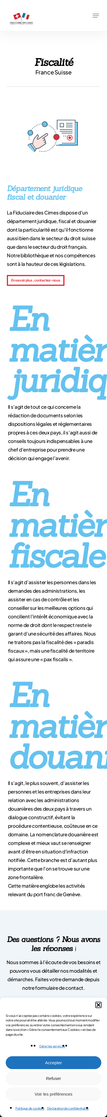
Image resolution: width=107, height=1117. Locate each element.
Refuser (53, 1078)
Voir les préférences (53, 1094)
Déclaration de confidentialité (68, 1108)
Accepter (53, 1062)
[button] (98, 1005)
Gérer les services (52, 1046)
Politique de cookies (29, 1108)
